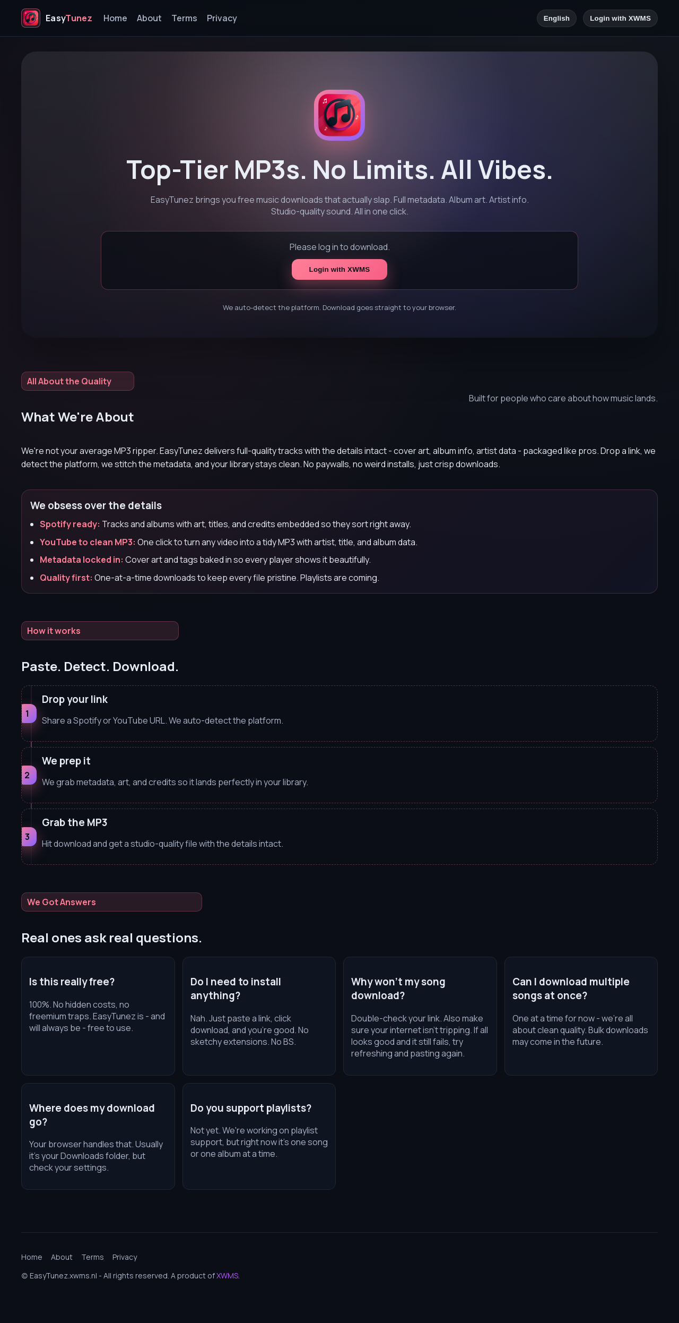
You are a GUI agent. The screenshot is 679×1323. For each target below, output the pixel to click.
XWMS (227, 1275)
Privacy (222, 18)
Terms (184, 18)
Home (115, 18)
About (149, 18)
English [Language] (557, 18)
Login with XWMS (620, 18)
